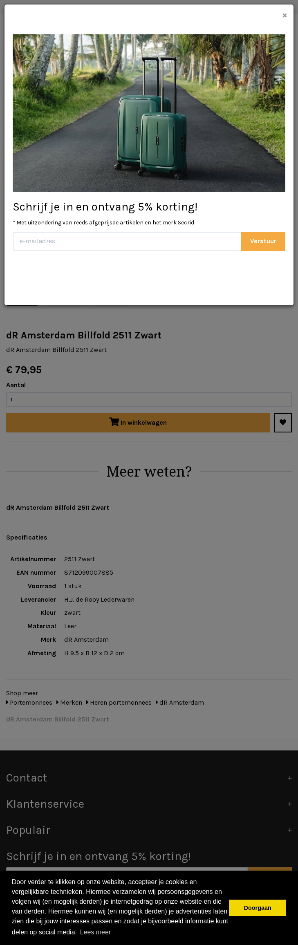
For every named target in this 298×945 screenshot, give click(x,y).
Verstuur (263, 241)
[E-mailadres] (127, 241)
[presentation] (75, 275)
